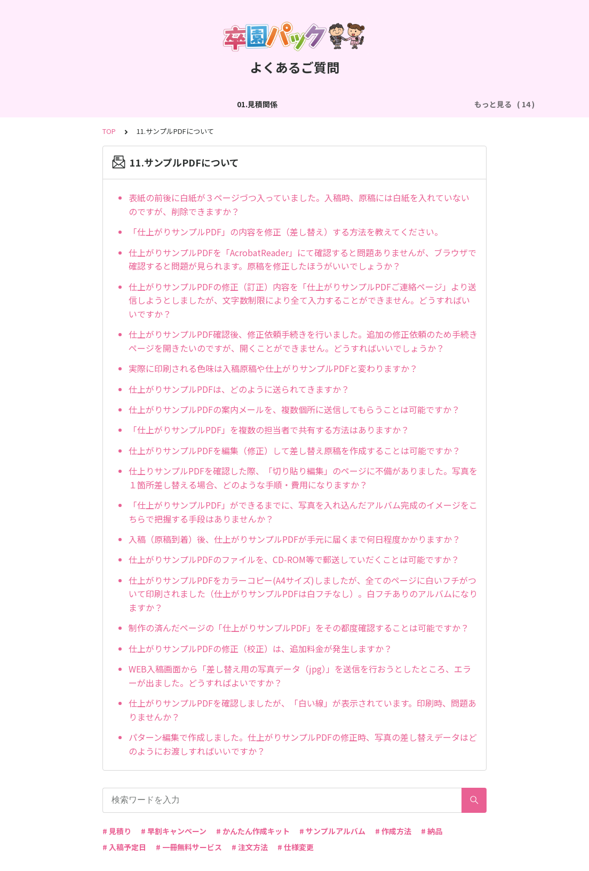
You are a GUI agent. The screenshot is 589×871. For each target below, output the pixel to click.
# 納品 (431, 831)
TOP (109, 131)
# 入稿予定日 (124, 847)
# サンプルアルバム (332, 831)
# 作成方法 (393, 831)
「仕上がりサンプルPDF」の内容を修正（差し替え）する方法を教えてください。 (286, 231)
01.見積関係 (99, 104)
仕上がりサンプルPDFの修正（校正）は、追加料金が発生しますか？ (260, 648)
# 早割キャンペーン (173, 831)
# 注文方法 (250, 847)
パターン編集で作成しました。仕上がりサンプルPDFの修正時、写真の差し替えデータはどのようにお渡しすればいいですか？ (303, 744)
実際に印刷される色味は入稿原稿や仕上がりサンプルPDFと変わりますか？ (273, 368)
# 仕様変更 (295, 847)
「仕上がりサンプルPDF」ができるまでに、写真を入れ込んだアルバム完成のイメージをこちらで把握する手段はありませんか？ (303, 511)
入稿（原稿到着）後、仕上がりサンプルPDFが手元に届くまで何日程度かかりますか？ (294, 539)
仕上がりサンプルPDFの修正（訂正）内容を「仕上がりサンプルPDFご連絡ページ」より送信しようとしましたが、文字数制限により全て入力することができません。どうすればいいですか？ (302, 300)
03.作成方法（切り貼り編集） (270, 104)
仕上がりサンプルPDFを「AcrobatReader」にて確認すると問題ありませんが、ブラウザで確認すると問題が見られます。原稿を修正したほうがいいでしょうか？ (302, 259)
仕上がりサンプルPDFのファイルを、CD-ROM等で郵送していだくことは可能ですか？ (294, 559)
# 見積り (116, 831)
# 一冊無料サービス (189, 847)
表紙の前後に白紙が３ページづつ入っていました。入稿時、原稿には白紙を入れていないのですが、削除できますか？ (299, 204)
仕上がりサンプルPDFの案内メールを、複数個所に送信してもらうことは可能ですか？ (294, 409)
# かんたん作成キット (253, 831)
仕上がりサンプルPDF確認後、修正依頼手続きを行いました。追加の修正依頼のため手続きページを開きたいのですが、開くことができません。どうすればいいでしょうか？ (303, 341)
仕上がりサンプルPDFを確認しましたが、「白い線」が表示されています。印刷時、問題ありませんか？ (302, 709)
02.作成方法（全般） (169, 104)
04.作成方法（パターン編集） (385, 104)
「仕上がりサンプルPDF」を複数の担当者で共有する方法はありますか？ (269, 429)
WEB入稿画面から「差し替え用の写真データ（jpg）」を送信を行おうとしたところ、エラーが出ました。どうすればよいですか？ (300, 675)
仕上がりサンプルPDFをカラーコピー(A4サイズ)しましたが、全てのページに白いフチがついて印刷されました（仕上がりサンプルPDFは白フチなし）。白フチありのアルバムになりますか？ (303, 594)
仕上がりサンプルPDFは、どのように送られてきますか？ (239, 389)
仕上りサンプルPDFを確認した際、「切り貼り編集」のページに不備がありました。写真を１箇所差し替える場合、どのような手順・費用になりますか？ (303, 477)
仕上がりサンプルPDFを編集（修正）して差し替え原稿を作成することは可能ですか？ (294, 450)
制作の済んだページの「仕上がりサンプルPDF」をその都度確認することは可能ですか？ (299, 627)
